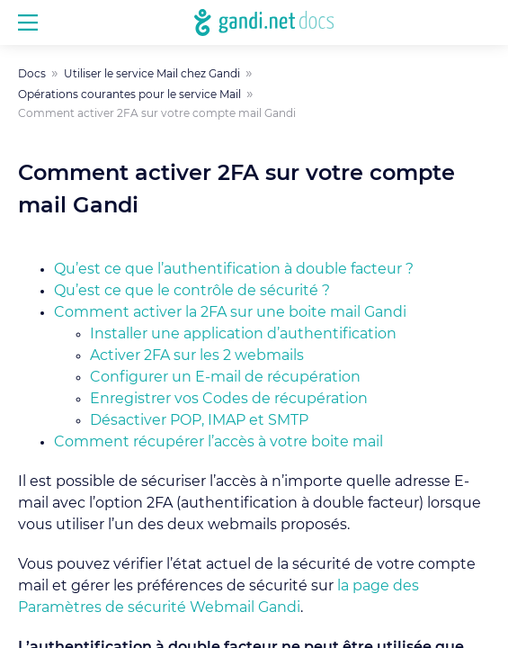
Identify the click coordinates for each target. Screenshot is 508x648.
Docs (32, 73)
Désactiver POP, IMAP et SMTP (199, 420)
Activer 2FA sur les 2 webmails (197, 355)
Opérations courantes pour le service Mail (129, 94)
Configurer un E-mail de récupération (225, 377)
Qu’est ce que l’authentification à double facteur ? (234, 269)
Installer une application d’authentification (243, 334)
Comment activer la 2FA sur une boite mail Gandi (230, 312)
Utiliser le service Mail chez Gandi (152, 73)
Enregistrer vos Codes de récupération (229, 399)
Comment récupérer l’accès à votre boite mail (218, 442)
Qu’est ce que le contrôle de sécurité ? (192, 291)
